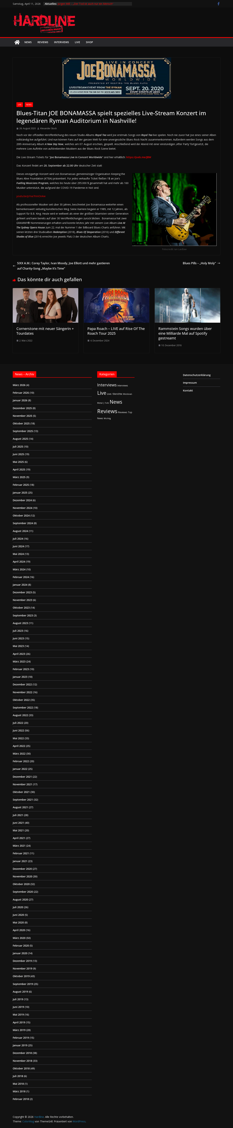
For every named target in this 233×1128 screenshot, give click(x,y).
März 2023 (19, 661)
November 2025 (22, 415)
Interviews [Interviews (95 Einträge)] (107, 385)
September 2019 (23, 984)
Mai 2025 (18, 462)
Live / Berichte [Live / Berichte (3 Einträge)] (114, 393)
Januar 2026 (20, 400)
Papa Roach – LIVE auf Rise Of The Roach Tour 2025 (116, 331)
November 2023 (22, 600)
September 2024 (23, 523)
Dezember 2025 (22, 408)
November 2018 (22, 1060)
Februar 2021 (21, 853)
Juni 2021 (18, 822)
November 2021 (22, 784)
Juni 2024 (18, 546)
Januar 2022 (20, 769)
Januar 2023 (20, 676)
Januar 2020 (20, 953)
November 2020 (22, 876)
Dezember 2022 (22, 684)
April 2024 (19, 561)
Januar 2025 (20, 492)
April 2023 (19, 654)
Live (77, 42)
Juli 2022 (18, 723)
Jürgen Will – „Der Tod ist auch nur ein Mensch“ (85, 3)
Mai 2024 (18, 554)
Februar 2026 (21, 392)
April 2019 (19, 1022)
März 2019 (19, 1030)
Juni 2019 (18, 1007)
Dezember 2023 (22, 592)
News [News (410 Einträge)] (116, 401)
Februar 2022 (21, 761)
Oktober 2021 (21, 792)
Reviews (42, 42)
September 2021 (23, 799)
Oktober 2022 (21, 700)
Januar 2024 (20, 584)
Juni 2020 (18, 915)
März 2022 (19, 753)
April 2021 (19, 838)
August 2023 (20, 623)
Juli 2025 (18, 446)
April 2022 (19, 746)
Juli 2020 (18, 907)
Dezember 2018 (22, 1053)
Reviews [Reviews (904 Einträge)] (107, 411)
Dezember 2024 (22, 500)
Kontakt (188, 390)
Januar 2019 (20, 1045)
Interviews (61, 42)
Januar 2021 (20, 861)
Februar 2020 (21, 945)
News (28, 42)
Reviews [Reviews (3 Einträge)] (122, 412)
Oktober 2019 (21, 976)
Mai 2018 (18, 1083)
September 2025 (23, 431)
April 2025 (19, 469)
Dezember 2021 (22, 776)
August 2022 (20, 715)
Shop (89, 42)
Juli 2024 (18, 538)
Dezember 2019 (22, 961)
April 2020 (19, 930)
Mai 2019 (18, 1014)
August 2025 (20, 438)
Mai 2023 (18, 646)
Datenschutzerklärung (197, 375)
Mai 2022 (18, 738)
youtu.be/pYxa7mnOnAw (31, 196)
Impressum (190, 382)
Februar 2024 (21, 577)
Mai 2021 (18, 830)
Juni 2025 (18, 454)
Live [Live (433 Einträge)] (101, 392)
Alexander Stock (48, 128)
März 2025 (19, 477)
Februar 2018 (21, 1099)
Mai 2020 (18, 922)
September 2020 (23, 891)
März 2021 (19, 845)
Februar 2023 (21, 669)
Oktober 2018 (21, 1068)
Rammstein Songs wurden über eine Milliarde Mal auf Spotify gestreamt (185, 333)
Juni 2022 (18, 730)
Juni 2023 (18, 638)
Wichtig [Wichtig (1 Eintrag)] (107, 418)
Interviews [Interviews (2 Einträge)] (122, 385)
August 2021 (20, 807)
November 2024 (22, 508)
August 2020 (20, 899)
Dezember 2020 (22, 868)
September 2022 (23, 707)
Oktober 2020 (21, 884)
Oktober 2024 (21, 515)
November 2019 (22, 968)
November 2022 (22, 692)
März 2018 (19, 1091)
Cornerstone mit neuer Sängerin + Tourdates (45, 331)
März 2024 (19, 569)
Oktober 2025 (21, 423)
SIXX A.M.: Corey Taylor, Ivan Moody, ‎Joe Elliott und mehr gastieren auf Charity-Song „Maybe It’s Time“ (61, 265)
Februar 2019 (21, 1037)
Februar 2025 (21, 484)
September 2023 (23, 615)
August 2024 (20, 531)
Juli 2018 (18, 1076)
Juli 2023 (18, 630)
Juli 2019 (18, 999)
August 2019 (20, 991)
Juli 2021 (18, 815)
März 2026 (19, 385)
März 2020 (19, 938)
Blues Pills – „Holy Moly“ (201, 263)
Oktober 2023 (21, 607)
